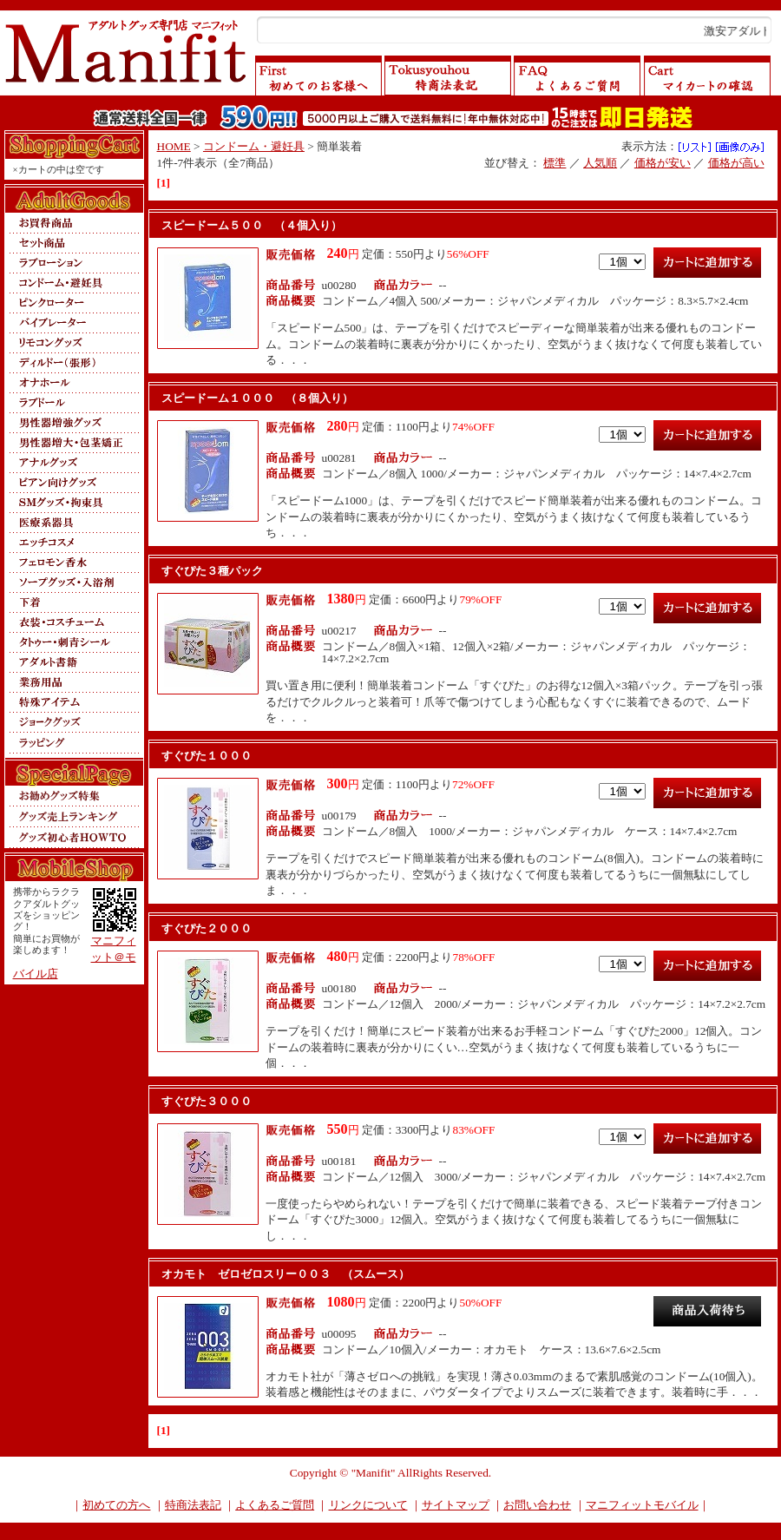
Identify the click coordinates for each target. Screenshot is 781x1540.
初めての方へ (116, 1504)
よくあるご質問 (274, 1504)
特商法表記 (193, 1504)
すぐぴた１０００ (206, 755)
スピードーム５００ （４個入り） (251, 225)
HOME (174, 146)
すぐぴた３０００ (206, 1101)
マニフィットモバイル (642, 1504)
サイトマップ (455, 1504)
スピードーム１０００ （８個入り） (257, 398)
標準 (554, 162)
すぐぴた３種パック (212, 570)
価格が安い (662, 162)
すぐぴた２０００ (206, 928)
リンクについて (368, 1504)
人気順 (600, 162)
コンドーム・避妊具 (254, 146)
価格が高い (736, 162)
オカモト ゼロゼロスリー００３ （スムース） (285, 1273)
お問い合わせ (537, 1504)
